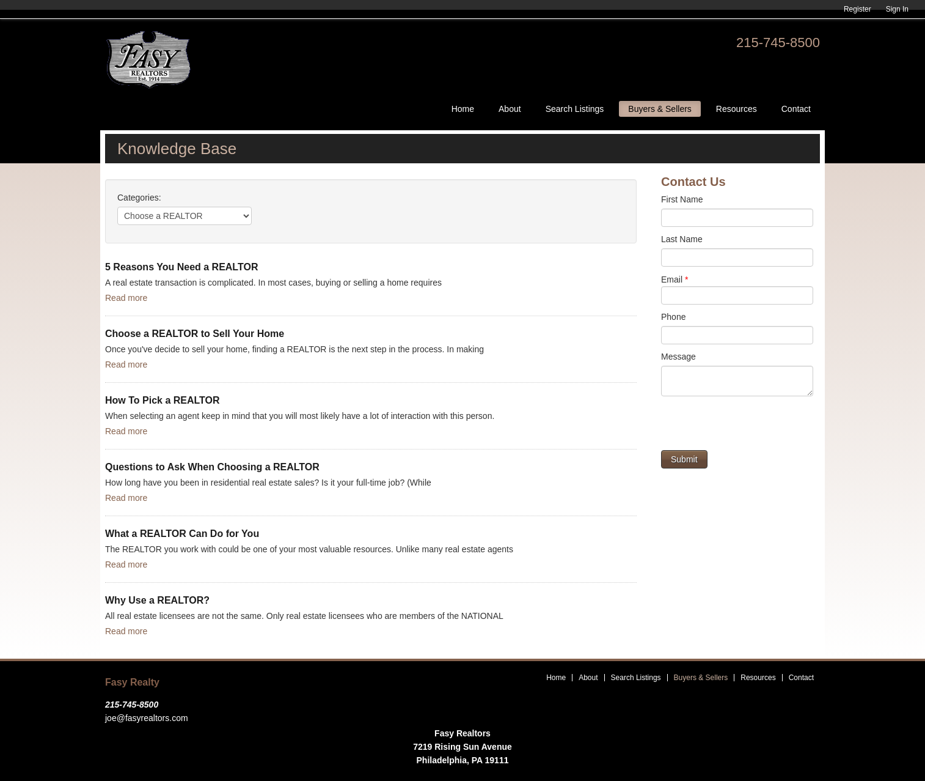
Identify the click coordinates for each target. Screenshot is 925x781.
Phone (673, 317)
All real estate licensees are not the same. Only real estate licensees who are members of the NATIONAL (304, 616)
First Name (682, 199)
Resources (736, 109)
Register (857, 9)
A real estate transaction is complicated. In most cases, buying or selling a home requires (273, 282)
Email (674, 279)
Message (678, 356)
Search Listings (575, 109)
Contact (796, 109)
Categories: (139, 197)
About (510, 109)
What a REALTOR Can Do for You (182, 533)
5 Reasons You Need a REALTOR (181, 267)
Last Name (682, 239)
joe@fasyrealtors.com (146, 718)
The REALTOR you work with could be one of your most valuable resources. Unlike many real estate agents (309, 549)
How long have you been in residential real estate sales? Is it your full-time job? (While (268, 482)
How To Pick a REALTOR (162, 400)
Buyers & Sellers (659, 109)
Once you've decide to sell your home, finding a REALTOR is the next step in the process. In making (294, 349)
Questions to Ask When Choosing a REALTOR (212, 467)
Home (463, 109)
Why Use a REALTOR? (157, 600)
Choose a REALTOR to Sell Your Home (194, 333)
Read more (126, 298)
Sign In (897, 9)
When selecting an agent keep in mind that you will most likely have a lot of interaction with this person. (299, 416)
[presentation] (754, 426)
